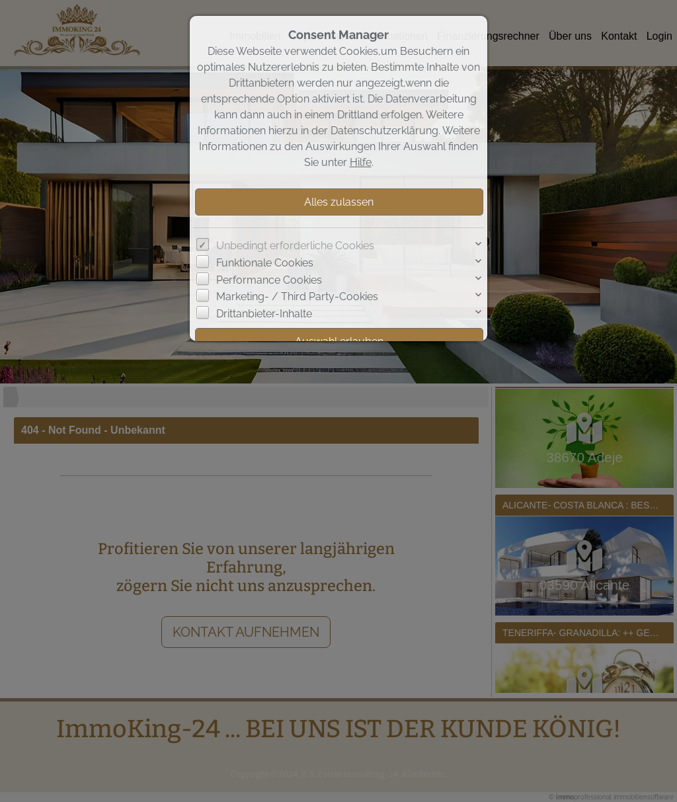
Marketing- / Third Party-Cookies (297, 296)
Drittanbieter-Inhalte (264, 313)
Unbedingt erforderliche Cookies (295, 245)
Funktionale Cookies (264, 263)
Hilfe (361, 162)
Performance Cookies (269, 280)
